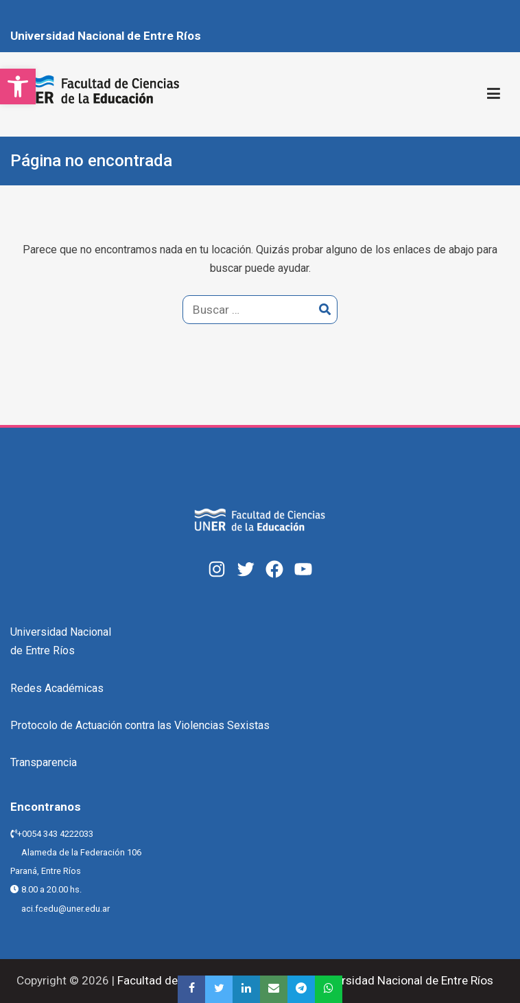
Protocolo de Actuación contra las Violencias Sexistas (140, 725)
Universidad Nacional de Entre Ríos (105, 36)
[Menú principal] (493, 94)
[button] (18, 86)
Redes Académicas (57, 688)
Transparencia (43, 762)
